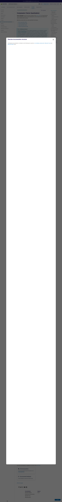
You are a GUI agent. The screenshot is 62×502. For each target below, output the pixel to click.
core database (37, 43)
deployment (42, 43)
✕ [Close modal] (53, 39)
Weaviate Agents (11, 44)
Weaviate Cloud (48, 43)
